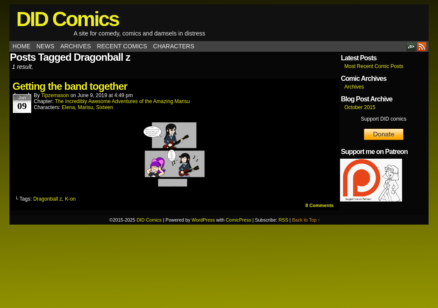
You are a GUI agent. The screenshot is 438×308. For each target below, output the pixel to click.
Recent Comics (122, 46)
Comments (319, 205)
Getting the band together (69, 86)
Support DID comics (384, 119)
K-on (70, 199)
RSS (422, 46)
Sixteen (104, 107)
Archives (75, 46)
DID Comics (67, 19)
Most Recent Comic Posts (373, 66)
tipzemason (55, 95)
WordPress (203, 219)
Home (21, 46)
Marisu (85, 107)
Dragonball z (47, 199)
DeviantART (411, 46)
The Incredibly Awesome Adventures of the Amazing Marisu (122, 101)
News (45, 46)
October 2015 (360, 107)
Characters (173, 46)
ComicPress (238, 219)
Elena (68, 107)
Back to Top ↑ (306, 219)
